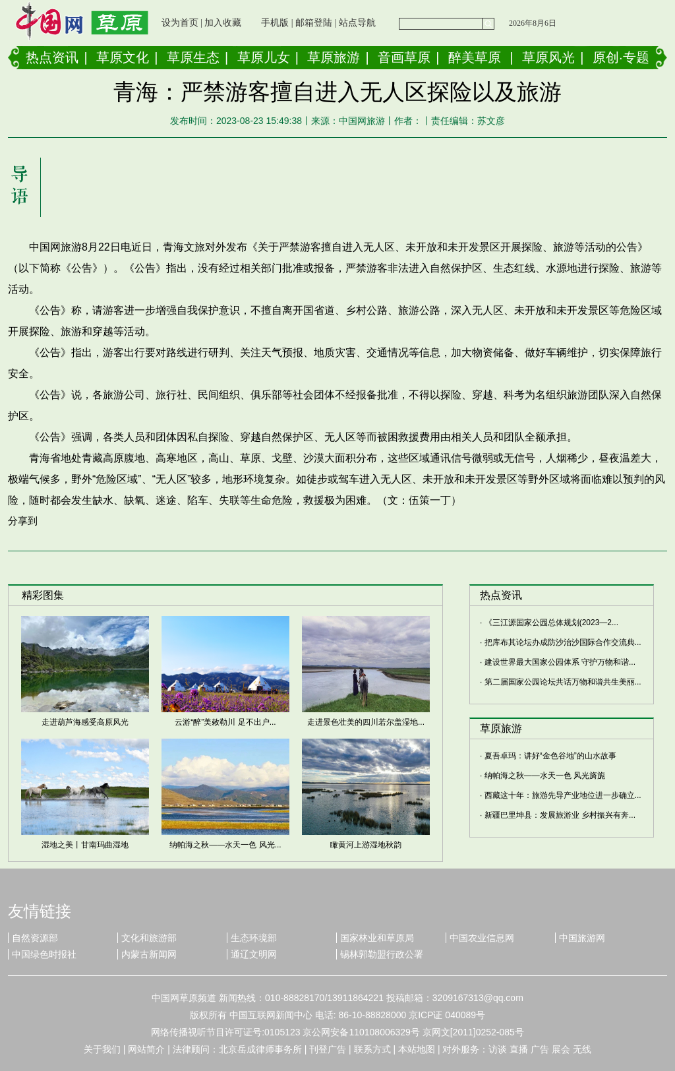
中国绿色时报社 (44, 954)
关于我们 (102, 1049)
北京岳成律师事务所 (260, 1049)
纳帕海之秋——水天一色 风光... (225, 844)
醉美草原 (474, 57)
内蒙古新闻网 (149, 954)
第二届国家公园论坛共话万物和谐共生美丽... (562, 682)
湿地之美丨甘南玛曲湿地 (85, 844)
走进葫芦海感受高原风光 (85, 722)
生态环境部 (254, 938)
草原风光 (548, 57)
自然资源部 (35, 938)
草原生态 (193, 57)
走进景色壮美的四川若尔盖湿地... (366, 722)
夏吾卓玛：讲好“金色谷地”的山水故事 (550, 755)
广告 (540, 1049)
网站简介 (146, 1049)
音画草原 (404, 57)
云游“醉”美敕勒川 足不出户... (225, 722)
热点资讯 (52, 57)
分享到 (23, 520)
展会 (561, 1049)
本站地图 (416, 1049)
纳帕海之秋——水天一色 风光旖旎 (544, 775)
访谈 (497, 1049)
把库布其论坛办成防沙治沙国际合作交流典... (562, 642)
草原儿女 (263, 57)
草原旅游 (333, 57)
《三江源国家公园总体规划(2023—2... (551, 622)
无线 (582, 1049)
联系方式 (372, 1049)
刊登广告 (327, 1049)
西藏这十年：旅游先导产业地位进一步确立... (562, 795)
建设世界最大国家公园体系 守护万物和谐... (559, 662)
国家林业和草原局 (377, 938)
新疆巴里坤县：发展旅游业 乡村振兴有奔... (559, 815)
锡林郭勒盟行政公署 (381, 954)
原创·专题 (621, 57)
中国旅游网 (582, 938)
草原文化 (122, 57)
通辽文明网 (254, 954)
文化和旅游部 (149, 938)
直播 (519, 1049)
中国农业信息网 (482, 938)
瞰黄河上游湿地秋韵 (365, 844)
